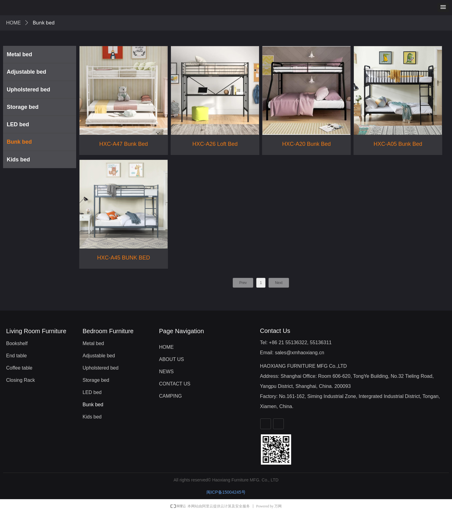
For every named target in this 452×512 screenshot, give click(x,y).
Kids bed (18, 160)
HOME (13, 22)
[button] (443, 7)
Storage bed (23, 107)
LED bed (18, 124)
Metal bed (19, 54)
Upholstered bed (28, 90)
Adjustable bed (26, 72)
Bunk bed (19, 142)
